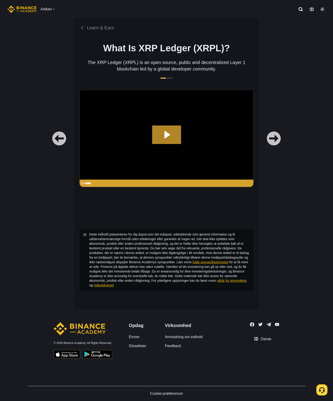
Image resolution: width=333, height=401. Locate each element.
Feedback (173, 346)
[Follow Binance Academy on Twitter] (260, 324)
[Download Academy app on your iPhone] (67, 355)
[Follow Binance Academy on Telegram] (268, 324)
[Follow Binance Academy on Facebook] (252, 324)
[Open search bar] (299, 9)
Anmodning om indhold (184, 337)
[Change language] (311, 9)
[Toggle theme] (322, 9)
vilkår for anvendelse (232, 280)
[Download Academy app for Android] (97, 355)
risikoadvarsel (104, 285)
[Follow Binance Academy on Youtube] (277, 324)
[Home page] (22, 9)
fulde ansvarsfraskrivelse (210, 262)
